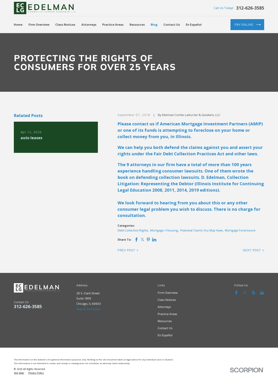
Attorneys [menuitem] (88, 24)
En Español (165, 335)
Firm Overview (168, 293)
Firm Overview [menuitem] (39, 24)
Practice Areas (167, 314)
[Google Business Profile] (262, 293)
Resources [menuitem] (137, 24)
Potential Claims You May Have (201, 230)
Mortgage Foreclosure (240, 230)
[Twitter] (245, 293)
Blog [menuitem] (154, 24)
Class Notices (167, 300)
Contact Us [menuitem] (171, 24)
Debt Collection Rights (133, 230)
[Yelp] (253, 293)
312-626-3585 (250, 8)
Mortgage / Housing (164, 230)
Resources (165, 321)
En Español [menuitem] (194, 24)
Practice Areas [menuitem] (113, 24)
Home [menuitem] (18, 24)
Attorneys (164, 307)
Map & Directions (88, 309)
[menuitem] (19, 373)
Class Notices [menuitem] (65, 24)
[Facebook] (236, 293)
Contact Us (165, 328)
